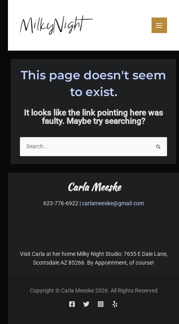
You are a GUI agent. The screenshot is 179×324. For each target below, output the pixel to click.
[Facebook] (72, 304)
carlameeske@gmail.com (113, 203)
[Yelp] (115, 304)
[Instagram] (100, 304)
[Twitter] (86, 304)
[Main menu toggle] (159, 25)
